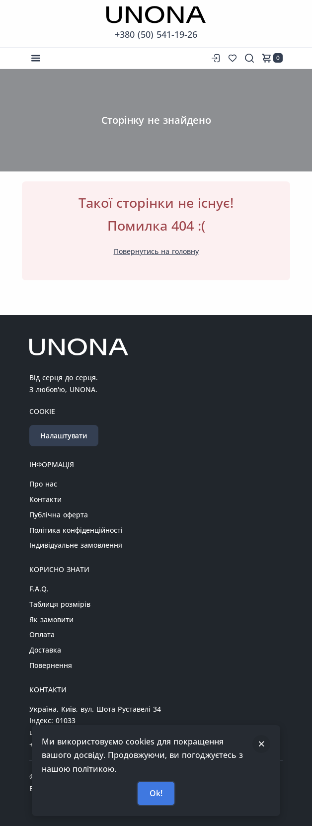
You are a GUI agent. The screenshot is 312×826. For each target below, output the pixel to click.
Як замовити (51, 619)
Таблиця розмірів (59, 604)
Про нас (43, 484)
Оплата (42, 634)
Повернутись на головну (156, 251)
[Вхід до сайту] (214, 58)
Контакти (45, 499)
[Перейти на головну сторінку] (156, 14)
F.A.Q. (39, 588)
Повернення (50, 665)
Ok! (156, 793)
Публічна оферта (58, 514)
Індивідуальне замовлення (75, 545)
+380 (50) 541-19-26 (156, 34)
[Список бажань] (232, 58)
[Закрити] (261, 744)
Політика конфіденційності (76, 530)
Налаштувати (63, 435)
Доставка (45, 650)
